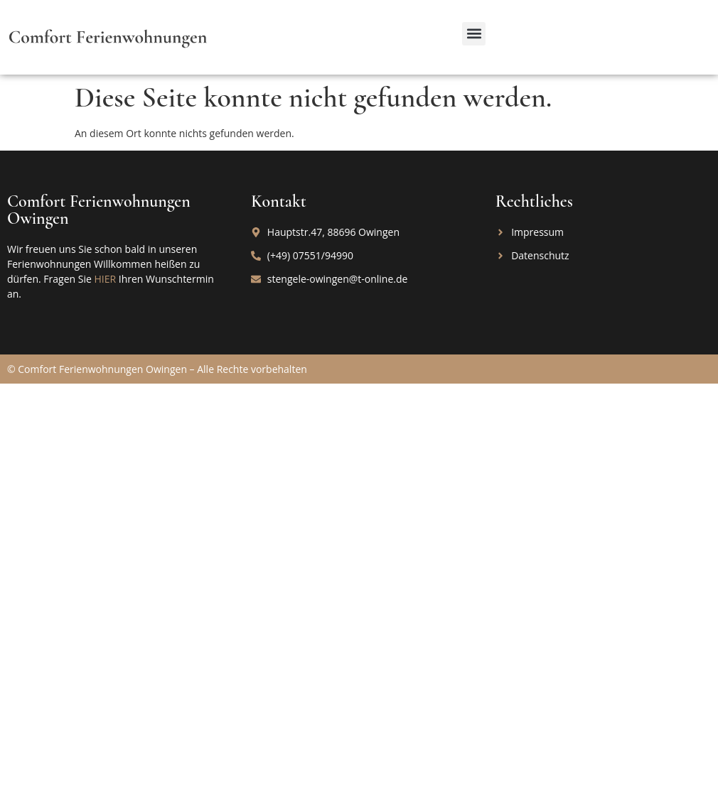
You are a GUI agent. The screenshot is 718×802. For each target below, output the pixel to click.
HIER (105, 279)
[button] (474, 33)
